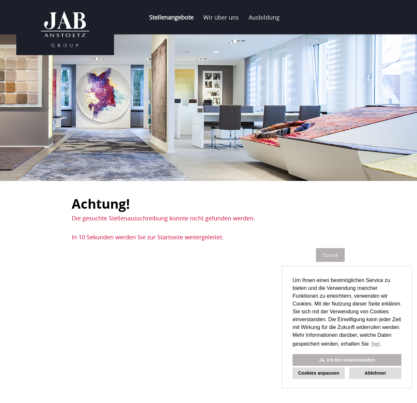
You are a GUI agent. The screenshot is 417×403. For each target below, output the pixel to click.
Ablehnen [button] (375, 373)
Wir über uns (221, 17)
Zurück (330, 255)
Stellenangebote (171, 17)
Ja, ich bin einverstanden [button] (347, 360)
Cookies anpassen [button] (318, 373)
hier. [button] (376, 344)
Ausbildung (264, 17)
